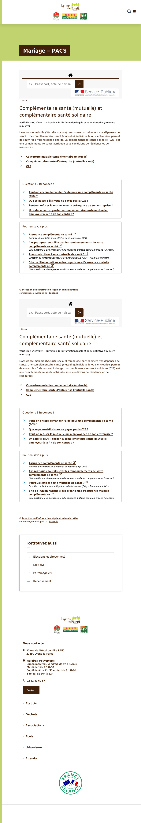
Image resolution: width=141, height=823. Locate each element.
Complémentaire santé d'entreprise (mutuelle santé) (60, 161)
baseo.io (53, 293)
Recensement (39, 581)
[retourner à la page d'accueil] (69, 11)
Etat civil (36, 565)
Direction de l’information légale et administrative (50, 289)
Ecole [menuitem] (28, 736)
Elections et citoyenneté (46, 556)
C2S (28, 166)
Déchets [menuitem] (30, 714)
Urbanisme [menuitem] (32, 747)
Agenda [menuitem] (30, 758)
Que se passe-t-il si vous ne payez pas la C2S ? (58, 200)
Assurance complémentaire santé (52, 234)
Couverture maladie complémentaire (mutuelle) (56, 156)
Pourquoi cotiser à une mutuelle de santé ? (58, 254)
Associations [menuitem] (33, 725)
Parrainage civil (40, 573)
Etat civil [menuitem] (31, 703)
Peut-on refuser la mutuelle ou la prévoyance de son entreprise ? (71, 205)
